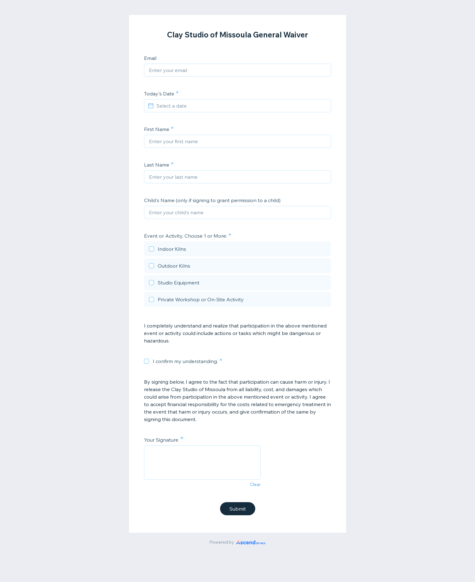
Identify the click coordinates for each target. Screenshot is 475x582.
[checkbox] (237, 249)
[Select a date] (241, 105)
